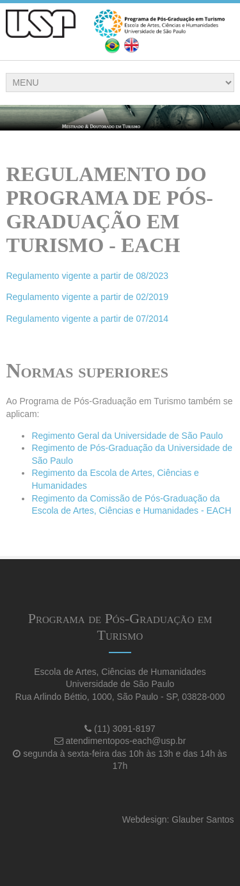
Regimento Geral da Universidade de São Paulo (127, 436)
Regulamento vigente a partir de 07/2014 (87, 318)
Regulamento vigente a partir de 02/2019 (87, 297)
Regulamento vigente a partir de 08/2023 (87, 276)
